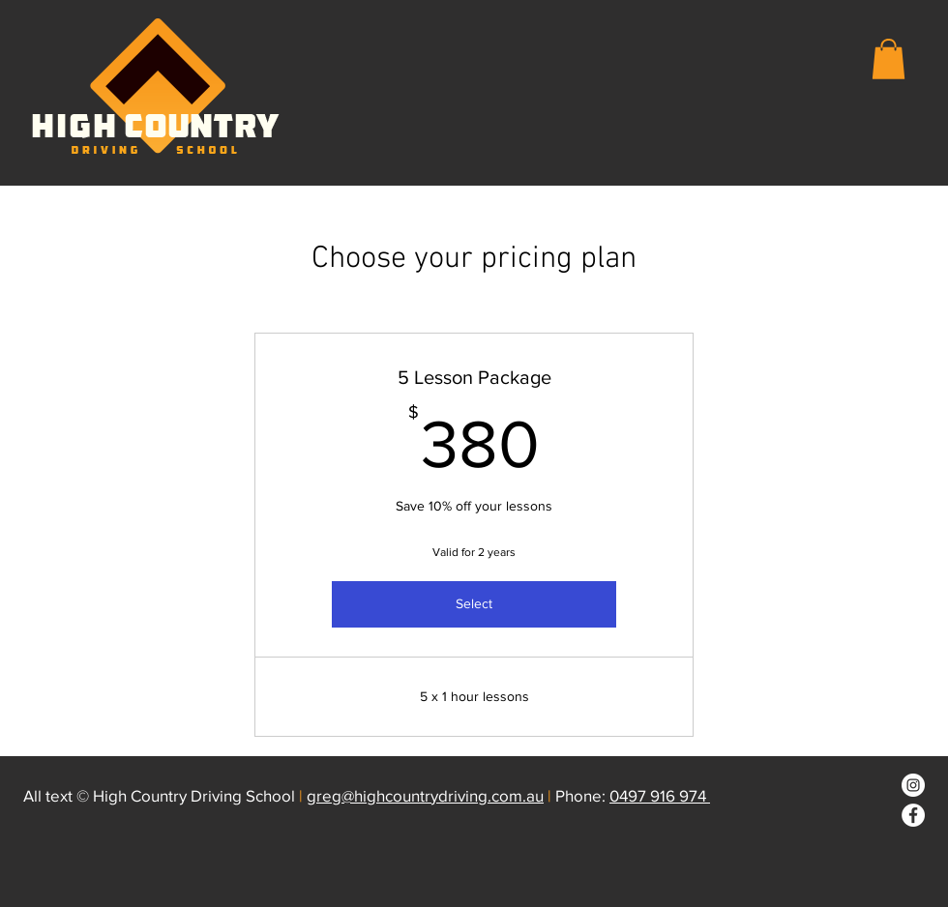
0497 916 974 (659, 795)
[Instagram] (913, 785)
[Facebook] (913, 815)
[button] (888, 59)
